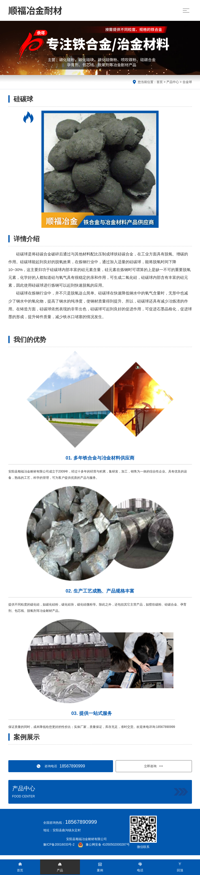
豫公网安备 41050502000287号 (104, 844)
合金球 (187, 82)
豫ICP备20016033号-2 (58, 844)
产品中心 (172, 82)
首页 (160, 82)
